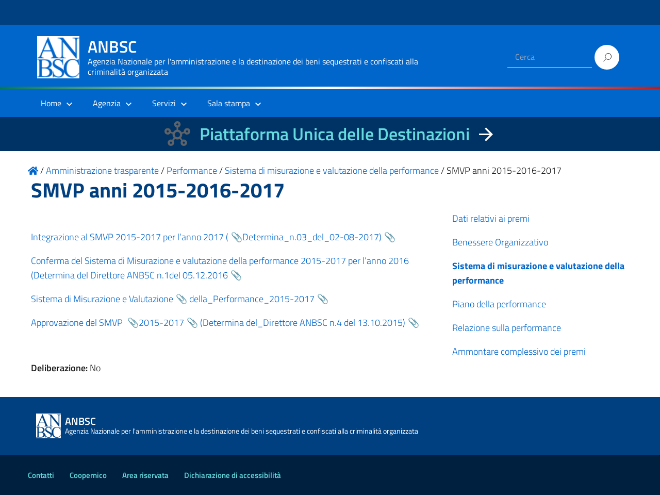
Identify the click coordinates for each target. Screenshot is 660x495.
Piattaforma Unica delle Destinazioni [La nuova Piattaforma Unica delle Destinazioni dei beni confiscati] (335, 134)
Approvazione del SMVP (78, 322)
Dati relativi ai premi (491, 218)
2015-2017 (161, 322)
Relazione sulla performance (506, 328)
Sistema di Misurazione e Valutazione (102, 299)
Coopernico (88, 475)
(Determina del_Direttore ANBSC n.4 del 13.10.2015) (302, 322)
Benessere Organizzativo (500, 242)
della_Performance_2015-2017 (251, 299)
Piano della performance (499, 304)
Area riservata (145, 475)
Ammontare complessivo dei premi (519, 351)
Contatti (41, 475)
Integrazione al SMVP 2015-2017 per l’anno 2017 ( (129, 237)
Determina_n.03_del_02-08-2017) (312, 237)
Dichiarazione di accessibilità (232, 475)
